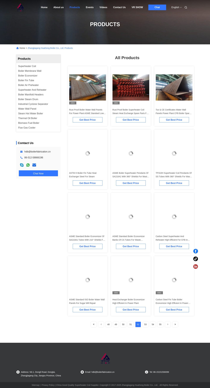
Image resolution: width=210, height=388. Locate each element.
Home (44, 7)
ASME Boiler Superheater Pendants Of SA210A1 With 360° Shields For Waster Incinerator (130, 176)
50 (123, 324)
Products (75, 7)
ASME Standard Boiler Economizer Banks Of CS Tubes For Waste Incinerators (128, 240)
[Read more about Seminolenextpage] (93, 324)
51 (131, 324)
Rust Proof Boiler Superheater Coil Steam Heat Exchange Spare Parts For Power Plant (130, 113)
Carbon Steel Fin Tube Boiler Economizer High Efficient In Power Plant (172, 303)
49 (116, 324)
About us (58, 7)
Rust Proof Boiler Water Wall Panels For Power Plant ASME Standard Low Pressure (86, 113)
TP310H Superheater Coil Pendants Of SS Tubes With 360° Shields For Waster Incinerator (174, 176)
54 (153, 324)
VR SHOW (137, 7)
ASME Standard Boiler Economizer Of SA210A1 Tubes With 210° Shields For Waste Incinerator (87, 240)
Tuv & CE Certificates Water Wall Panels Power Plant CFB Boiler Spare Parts (173, 113)
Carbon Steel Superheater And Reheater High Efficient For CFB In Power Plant (172, 240)
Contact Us (119, 7)
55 (160, 324)
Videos (103, 7)
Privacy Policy (47, 385)
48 (108, 324)
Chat (157, 7)
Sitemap (35, 385)
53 (145, 324)
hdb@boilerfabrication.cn (37, 151)
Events (90, 7)
